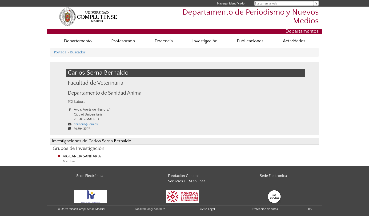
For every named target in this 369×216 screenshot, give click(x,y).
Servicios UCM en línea (186, 181)
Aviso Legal (207, 209)
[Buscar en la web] (316, 3)
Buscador (77, 52)
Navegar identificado (231, 3)
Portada (60, 52)
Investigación (204, 41)
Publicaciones (250, 41)
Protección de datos (265, 209)
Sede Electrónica (89, 176)
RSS (310, 209)
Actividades (294, 41)
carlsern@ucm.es (86, 124)
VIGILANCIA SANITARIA (82, 156)
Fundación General (183, 176)
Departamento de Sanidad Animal (105, 93)
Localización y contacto (150, 209)
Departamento (78, 41)
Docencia (164, 41)
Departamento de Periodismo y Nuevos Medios (250, 16)
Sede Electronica (273, 176)
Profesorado (123, 41)
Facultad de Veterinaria (95, 83)
